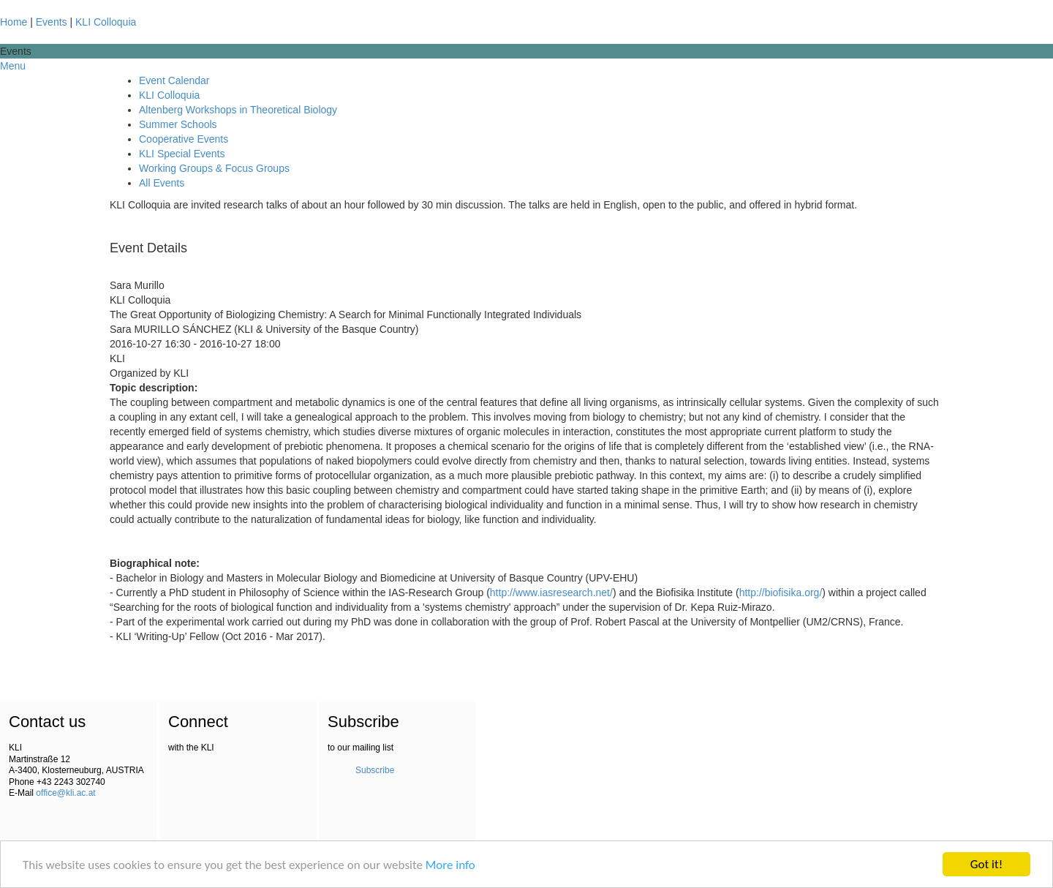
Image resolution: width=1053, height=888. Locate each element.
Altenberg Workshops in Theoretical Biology (238, 110)
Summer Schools (178, 124)
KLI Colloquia (105, 22)
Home (13, 22)
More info (450, 865)
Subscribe (374, 770)
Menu (13, 66)
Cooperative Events (183, 139)
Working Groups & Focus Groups (214, 168)
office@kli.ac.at (65, 793)
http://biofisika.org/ (781, 592)
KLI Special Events (182, 153)
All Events (161, 183)
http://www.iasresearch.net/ (551, 592)
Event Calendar (174, 80)
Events (51, 22)
